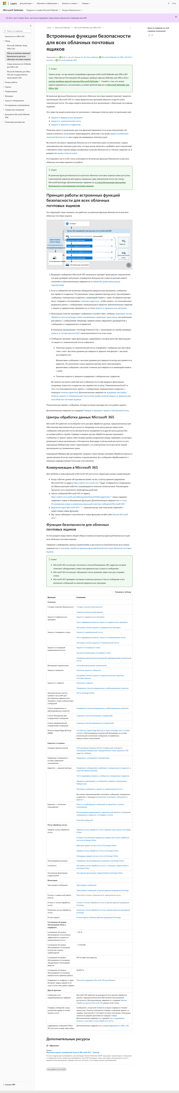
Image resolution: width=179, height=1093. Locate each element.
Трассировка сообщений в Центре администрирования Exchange (102, 890)
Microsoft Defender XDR (67, 60)
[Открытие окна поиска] (168, 3)
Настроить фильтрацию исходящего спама (93, 653)
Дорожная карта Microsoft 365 (65, 507)
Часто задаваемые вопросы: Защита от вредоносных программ (101, 622)
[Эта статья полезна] (149, 35)
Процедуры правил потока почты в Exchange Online (97, 856)
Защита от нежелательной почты (66, 121)
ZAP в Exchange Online (85, 693)
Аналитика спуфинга (84, 683)
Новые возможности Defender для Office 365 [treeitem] (19, 65)
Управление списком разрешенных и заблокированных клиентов (102, 688)
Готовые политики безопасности (89, 607)
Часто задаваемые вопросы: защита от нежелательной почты (101, 637)
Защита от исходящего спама (88, 647)
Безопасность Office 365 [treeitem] (14, 36)
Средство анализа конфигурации (89, 612)
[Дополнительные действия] (130, 28)
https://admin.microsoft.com (85, 482)
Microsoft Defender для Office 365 (87, 27)
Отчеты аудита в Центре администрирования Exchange (98, 917)
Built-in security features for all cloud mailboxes (80, 57)
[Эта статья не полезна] (152, 35)
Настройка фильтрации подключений (91, 665)
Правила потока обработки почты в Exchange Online (97, 851)
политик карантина (69, 392)
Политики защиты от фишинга (88, 670)
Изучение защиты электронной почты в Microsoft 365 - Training (72, 1052)
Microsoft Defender (62, 27)
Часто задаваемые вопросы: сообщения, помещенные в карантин (102, 776)
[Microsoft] (4, 3)
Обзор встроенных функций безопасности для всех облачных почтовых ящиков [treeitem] (18, 56)
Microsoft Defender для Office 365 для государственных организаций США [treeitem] (18, 74)
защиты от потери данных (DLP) (65, 333)
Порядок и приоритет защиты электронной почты (106, 410)
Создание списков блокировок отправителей (94, 715)
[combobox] (17, 31)
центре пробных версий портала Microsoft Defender (74, 81)
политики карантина (90, 301)
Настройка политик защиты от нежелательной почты (97, 643)
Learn (49, 27)
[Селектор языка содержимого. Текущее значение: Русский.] (9, 1089)
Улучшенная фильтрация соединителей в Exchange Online (99, 873)
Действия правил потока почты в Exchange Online (96, 845)
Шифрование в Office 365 (118, 1025)
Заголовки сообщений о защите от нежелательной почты (99, 789)
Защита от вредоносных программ (66, 117)
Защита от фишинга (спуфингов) (65, 124)
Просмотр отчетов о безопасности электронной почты (98, 895)
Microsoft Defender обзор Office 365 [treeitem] (17, 47)
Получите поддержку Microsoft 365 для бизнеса (95, 980)
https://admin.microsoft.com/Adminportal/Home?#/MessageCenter (80, 497)
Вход (174, 3)
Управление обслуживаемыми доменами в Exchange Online (100, 861)
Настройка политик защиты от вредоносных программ (98, 627)
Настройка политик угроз (65, 153)
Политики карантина (84, 820)
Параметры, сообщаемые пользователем (92, 758)
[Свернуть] (30, 25)
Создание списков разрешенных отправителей (95, 723)
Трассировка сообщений (86, 885)
